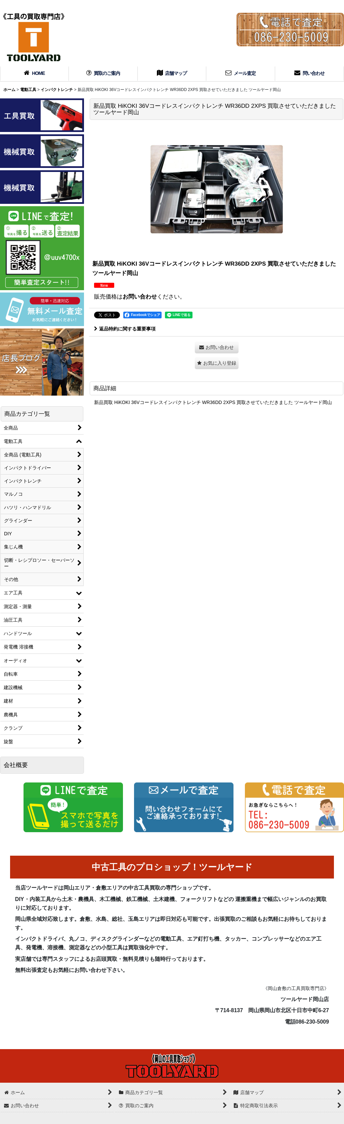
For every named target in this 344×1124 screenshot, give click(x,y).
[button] (217, 363)
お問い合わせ (140, 296)
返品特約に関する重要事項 (125, 328)
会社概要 (16, 765)
